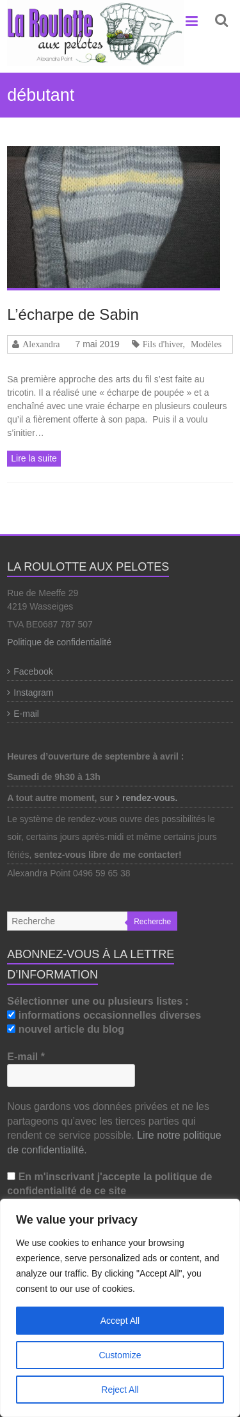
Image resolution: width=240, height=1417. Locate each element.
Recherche (152, 921)
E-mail (26, 713)
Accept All (120, 1321)
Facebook (32, 671)
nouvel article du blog (65, 1029)
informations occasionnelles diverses (104, 1015)
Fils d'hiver (163, 344)
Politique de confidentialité (59, 642)
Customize (120, 1355)
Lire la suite (34, 458)
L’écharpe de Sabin (73, 314)
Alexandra (41, 344)
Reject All (119, 1389)
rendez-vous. (151, 798)
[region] (120, 1308)
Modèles (206, 344)
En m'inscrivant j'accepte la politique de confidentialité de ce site (109, 1183)
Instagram (33, 692)
